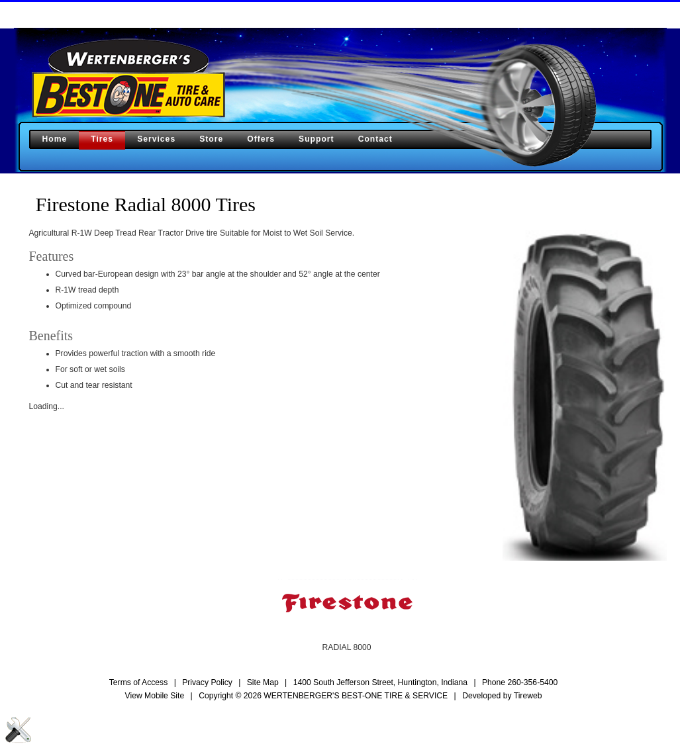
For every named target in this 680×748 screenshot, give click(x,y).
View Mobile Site (155, 695)
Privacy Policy (207, 682)
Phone (520, 682)
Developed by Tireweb (502, 695)
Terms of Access (138, 682)
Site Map (263, 682)
